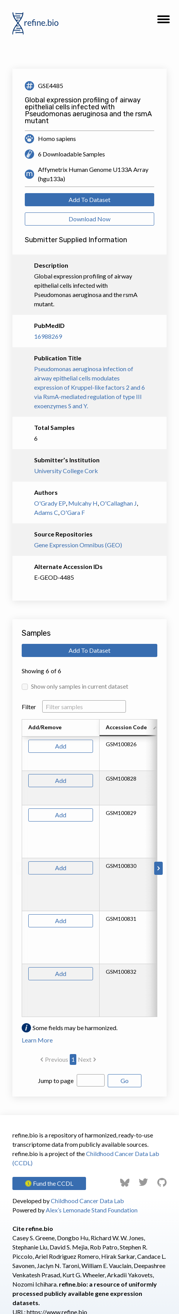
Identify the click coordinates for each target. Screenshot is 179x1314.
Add (60, 746)
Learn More (37, 1040)
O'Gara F (72, 512)
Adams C (46, 512)
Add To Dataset (89, 199)
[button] (163, 21)
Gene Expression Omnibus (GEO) (78, 544)
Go (124, 1080)
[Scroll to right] (158, 868)
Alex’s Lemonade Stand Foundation (92, 1210)
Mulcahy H (83, 503)
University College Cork (66, 470)
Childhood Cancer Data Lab (87, 1200)
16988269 (48, 336)
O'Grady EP (50, 503)
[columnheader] (131, 728)
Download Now (89, 218)
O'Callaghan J (118, 503)
